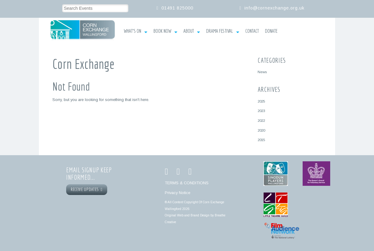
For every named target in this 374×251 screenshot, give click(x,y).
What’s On (135, 31)
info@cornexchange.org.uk (274, 8)
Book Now (165, 31)
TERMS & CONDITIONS (187, 183)
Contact (252, 31)
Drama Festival (222, 31)
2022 (261, 120)
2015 (261, 140)
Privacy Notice (177, 192)
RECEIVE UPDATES (87, 189)
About (191, 31)
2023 (261, 111)
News (262, 72)
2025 (261, 101)
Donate (271, 31)
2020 (261, 130)
